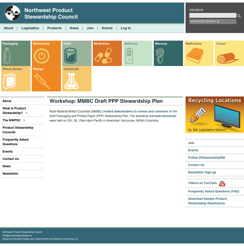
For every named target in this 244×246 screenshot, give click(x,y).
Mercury (161, 43)
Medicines (101, 43)
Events (107, 28)
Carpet (221, 43)
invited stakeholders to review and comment (135, 111)
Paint (67, 43)
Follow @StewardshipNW (206, 157)
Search (196, 10)
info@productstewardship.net (17, 236)
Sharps (38, 69)
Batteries (131, 43)
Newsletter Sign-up (202, 172)
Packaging (10, 43)
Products (54, 28)
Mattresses (194, 43)
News (74, 28)
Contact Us (11, 158)
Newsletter (10, 173)
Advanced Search (203, 21)
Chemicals (71, 69)
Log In (126, 28)
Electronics (41, 43)
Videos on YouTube (206, 183)
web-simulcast (165, 116)
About (8, 28)
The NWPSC (12, 120)
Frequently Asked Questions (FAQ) (213, 191)
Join (90, 28)
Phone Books (12, 69)
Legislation (30, 28)
